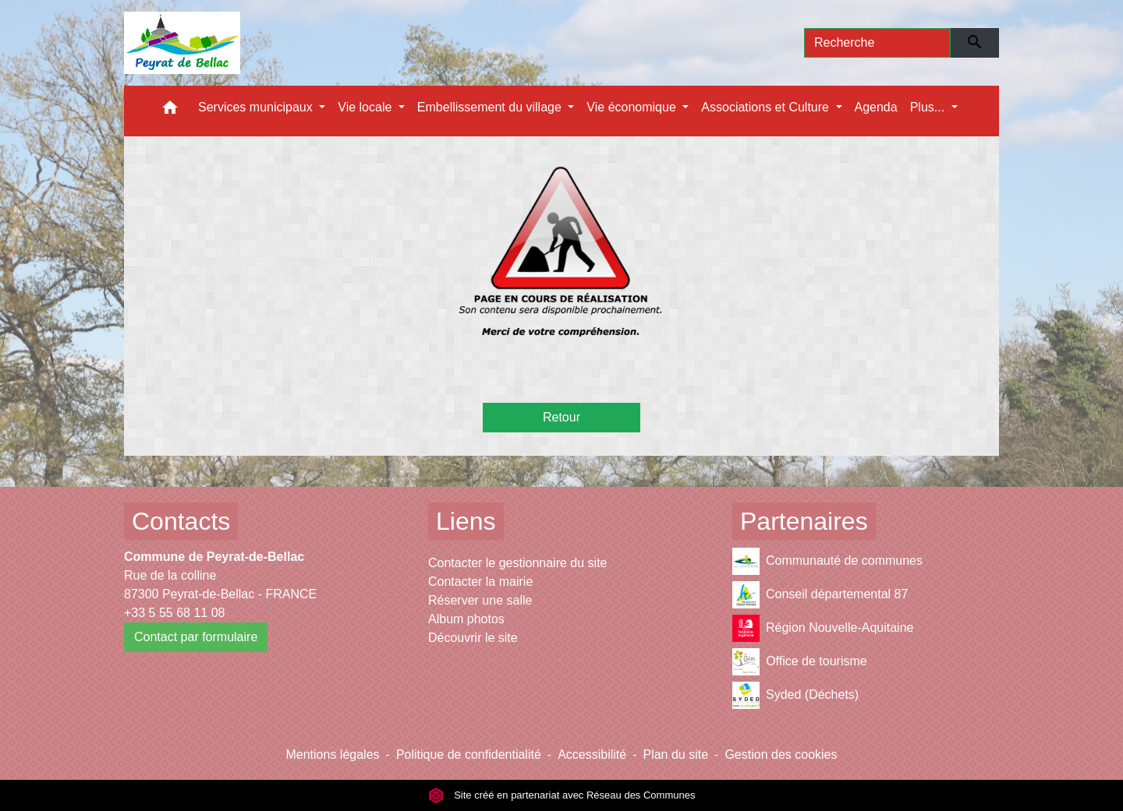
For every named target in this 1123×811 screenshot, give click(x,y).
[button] (170, 111)
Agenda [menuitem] (876, 107)
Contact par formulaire (195, 637)
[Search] (877, 43)
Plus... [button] (929, 107)
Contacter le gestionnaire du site (517, 562)
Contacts (181, 521)
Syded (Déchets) (795, 695)
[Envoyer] (975, 43)
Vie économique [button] (632, 107)
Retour (561, 417)
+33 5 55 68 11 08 (174, 612)
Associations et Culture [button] (766, 107)
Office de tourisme (799, 661)
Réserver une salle (480, 600)
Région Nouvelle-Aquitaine (822, 628)
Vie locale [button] (366, 107)
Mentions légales (332, 754)
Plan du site (675, 754)
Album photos (466, 619)
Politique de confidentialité (468, 754)
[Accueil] (182, 43)
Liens (466, 521)
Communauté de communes (827, 561)
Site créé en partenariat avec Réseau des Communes (562, 795)
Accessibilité (592, 754)
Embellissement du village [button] (491, 107)
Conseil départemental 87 (820, 594)
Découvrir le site (473, 637)
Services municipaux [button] (257, 107)
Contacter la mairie (480, 581)
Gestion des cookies (780, 754)
